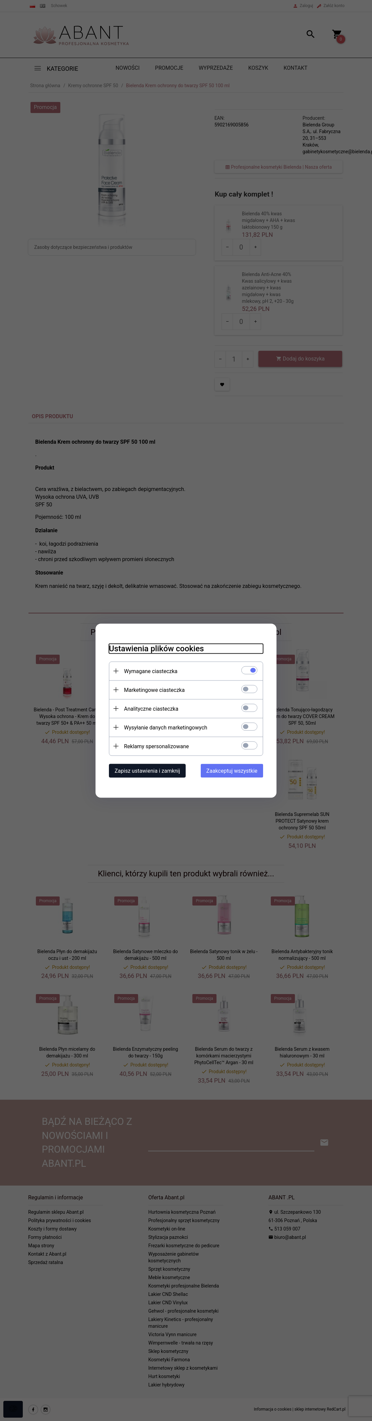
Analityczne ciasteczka (151, 708)
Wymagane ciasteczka (151, 671)
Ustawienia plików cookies (156, 648)
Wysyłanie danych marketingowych (165, 727)
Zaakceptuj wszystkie (231, 770)
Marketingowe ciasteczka (154, 690)
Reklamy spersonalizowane (156, 746)
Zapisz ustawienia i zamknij (147, 770)
